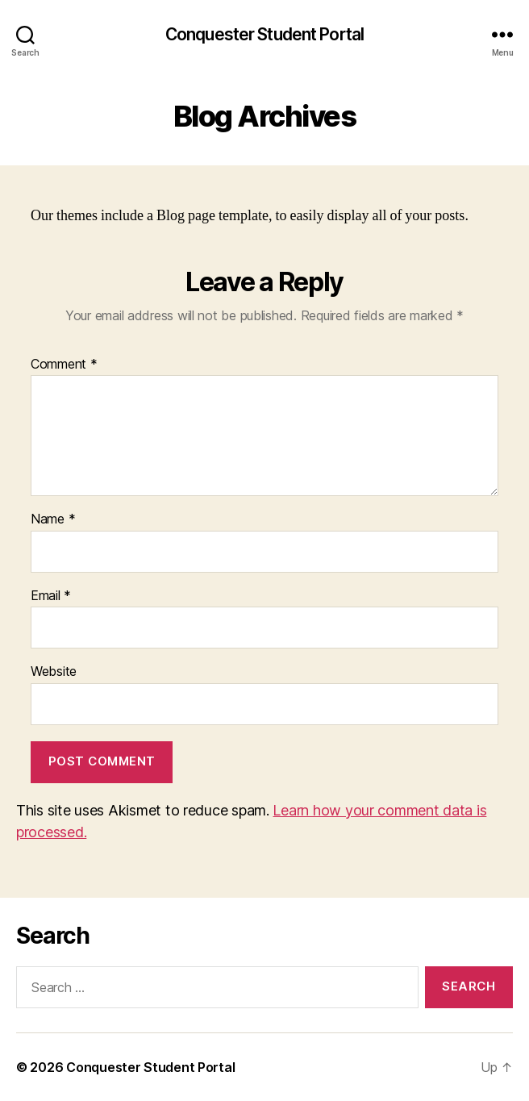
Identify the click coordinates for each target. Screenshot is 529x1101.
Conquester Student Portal (264, 34)
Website (54, 672)
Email (51, 596)
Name (53, 519)
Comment (64, 364)
